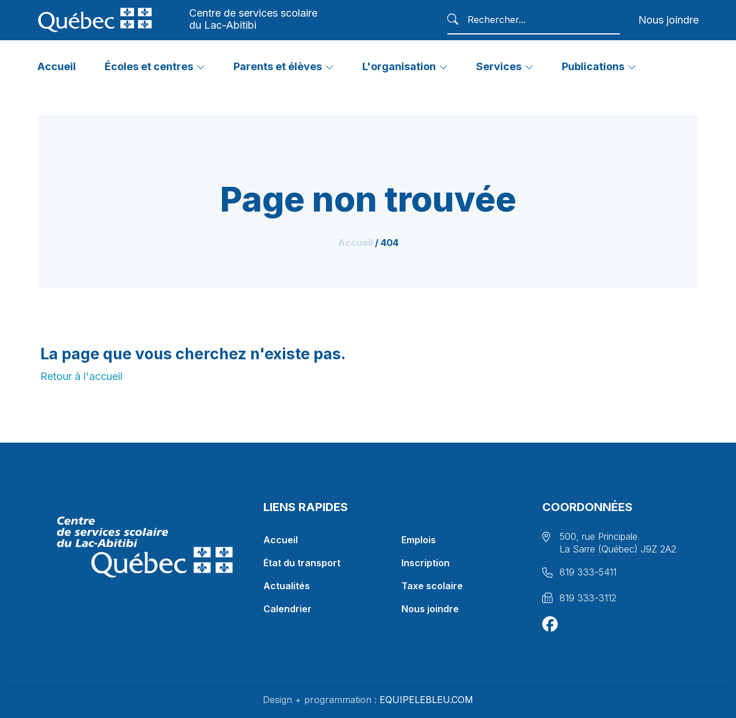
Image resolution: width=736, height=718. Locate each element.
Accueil (355, 242)
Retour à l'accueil (81, 376)
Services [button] (499, 66)
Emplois (418, 540)
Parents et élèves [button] (277, 66)
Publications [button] (593, 66)
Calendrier (287, 609)
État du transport (301, 563)
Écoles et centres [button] (149, 66)
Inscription (425, 563)
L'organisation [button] (399, 66)
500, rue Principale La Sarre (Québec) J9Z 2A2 (617, 543)
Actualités (286, 586)
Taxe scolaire (432, 586)
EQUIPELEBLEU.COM (426, 699)
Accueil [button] (56, 66)
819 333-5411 (587, 572)
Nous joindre (668, 20)
